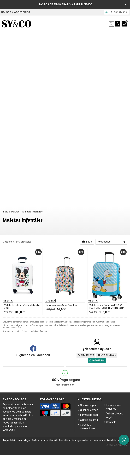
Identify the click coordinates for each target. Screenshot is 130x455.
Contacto (111, 422)
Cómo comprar (88, 405)
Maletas (116, 325)
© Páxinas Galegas (116, 445)
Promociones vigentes (114, 407)
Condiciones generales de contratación (85, 440)
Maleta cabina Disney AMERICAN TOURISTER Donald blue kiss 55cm (106, 306)
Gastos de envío (89, 419)
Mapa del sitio (10, 440)
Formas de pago (89, 414)
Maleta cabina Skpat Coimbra (62, 305)
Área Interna (113, 440)
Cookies (59, 440)
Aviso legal (24, 440)
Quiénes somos (89, 410)
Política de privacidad (42, 440)
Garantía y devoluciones (87, 426)
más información (65, 384)
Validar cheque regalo (114, 415)
